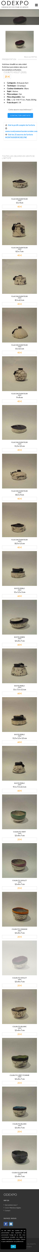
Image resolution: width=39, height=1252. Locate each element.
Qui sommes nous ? (11, 1205)
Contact (7, 1210)
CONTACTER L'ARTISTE (20, 115)
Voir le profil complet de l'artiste (21, 125)
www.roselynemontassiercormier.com (21, 131)
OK (13, 1246)
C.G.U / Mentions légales (13, 1208)
